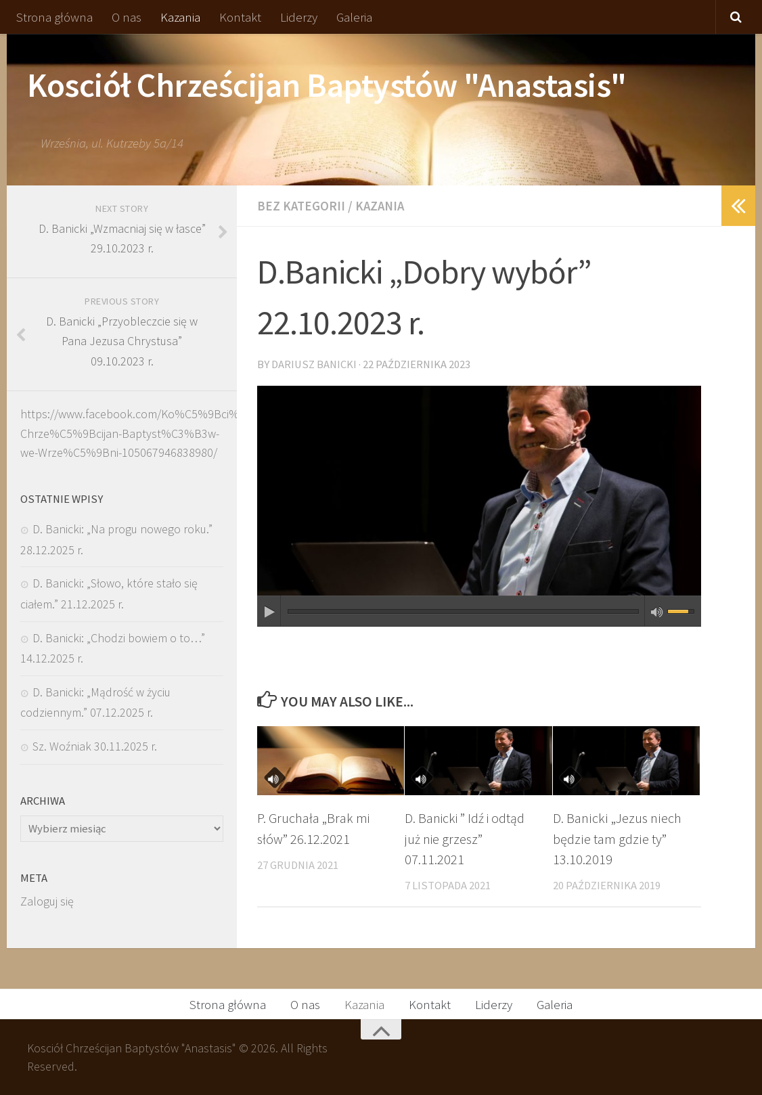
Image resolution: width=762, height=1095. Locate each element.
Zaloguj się (47, 901)
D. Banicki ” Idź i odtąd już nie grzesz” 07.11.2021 (467, 838)
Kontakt (240, 17)
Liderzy (298, 17)
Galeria (354, 17)
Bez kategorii (301, 206)
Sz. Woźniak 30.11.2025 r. (94, 746)
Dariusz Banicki (314, 364)
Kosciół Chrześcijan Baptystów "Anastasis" (327, 85)
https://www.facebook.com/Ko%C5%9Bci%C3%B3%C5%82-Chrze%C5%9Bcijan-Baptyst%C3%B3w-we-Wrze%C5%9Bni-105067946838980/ (172, 433)
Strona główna (54, 17)
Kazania (180, 17)
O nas (126, 17)
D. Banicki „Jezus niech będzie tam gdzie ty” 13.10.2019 (617, 838)
